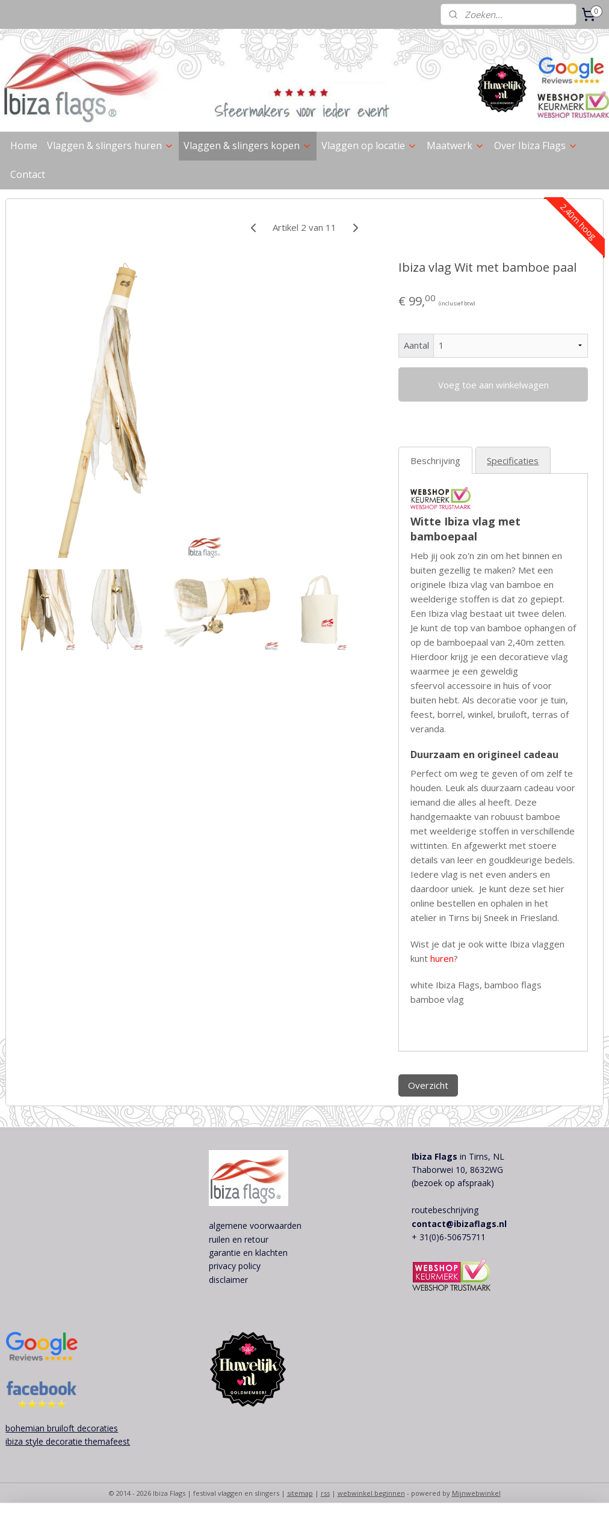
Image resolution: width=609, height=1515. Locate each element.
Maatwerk (455, 145)
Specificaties (513, 460)
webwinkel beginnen (371, 1493)
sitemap (300, 1493)
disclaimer (228, 1279)
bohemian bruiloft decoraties (61, 1428)
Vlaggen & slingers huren (110, 145)
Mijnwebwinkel (476, 1493)
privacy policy (235, 1266)
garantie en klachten (248, 1252)
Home (23, 145)
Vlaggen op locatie (369, 145)
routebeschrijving (445, 1210)
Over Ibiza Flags (536, 145)
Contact (27, 174)
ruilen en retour (238, 1239)
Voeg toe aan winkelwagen (493, 385)
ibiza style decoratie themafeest (67, 1441)
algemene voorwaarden (255, 1225)
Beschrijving (435, 460)
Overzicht (428, 1085)
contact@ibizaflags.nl (459, 1223)
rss (325, 1493)
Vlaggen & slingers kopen (248, 145)
